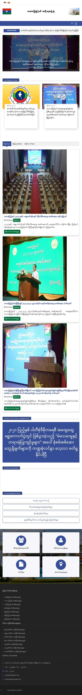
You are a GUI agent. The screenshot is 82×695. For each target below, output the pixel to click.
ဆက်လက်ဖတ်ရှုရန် (12, 232)
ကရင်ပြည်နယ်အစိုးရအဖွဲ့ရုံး (12, 604)
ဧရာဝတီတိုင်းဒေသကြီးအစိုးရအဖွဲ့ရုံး (14, 640)
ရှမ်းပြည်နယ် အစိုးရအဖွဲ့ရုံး (12, 619)
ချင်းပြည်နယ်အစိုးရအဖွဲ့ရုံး (12, 608)
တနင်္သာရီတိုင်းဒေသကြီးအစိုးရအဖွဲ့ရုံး (15, 651)
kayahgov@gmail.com (12, 675)
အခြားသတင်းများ (29, 144)
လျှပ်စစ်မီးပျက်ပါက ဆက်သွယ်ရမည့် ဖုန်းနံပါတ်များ (41, 520)
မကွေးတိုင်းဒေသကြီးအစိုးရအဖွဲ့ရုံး (14, 648)
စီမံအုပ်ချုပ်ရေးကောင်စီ (21, 548)
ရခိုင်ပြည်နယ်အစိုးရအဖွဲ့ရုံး (12, 615)
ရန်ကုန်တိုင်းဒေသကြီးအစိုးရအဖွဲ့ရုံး (14, 629)
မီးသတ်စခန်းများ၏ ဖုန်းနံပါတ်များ (41, 507)
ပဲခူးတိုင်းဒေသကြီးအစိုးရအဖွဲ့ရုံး (13, 644)
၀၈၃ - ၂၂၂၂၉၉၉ (10, 667)
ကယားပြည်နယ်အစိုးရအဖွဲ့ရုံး (13, 601)
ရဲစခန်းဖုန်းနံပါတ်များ (41, 513)
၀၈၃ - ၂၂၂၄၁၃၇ (21, 667)
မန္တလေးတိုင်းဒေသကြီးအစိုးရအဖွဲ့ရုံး (14, 633)
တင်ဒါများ (21, 572)
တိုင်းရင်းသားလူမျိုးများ (61, 548)
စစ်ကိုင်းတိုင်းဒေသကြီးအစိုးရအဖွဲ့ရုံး (14, 637)
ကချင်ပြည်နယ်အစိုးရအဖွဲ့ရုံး (12, 597)
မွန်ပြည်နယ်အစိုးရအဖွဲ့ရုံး (11, 612)
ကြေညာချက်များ (17, 144)
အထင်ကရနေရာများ (61, 572)
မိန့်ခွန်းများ (7, 144)
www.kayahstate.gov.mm (13, 679)
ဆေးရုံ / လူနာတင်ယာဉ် (41, 500)
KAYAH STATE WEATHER (41, 480)
